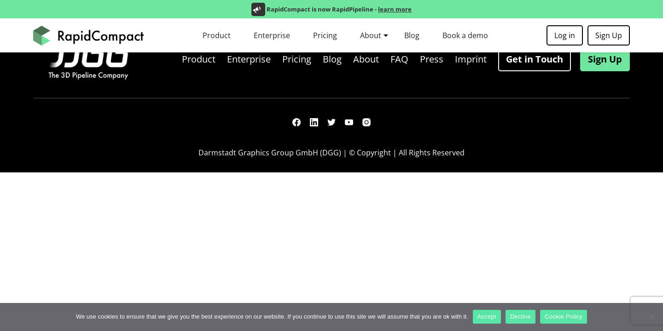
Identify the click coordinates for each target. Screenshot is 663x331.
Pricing (325, 35)
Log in (564, 35)
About (370, 35)
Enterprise (272, 35)
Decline (520, 316)
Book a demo (465, 35)
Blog (411, 35)
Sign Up (608, 35)
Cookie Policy (563, 316)
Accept (486, 316)
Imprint (471, 59)
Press (431, 59)
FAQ (399, 59)
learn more (395, 9)
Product (217, 35)
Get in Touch (534, 59)
